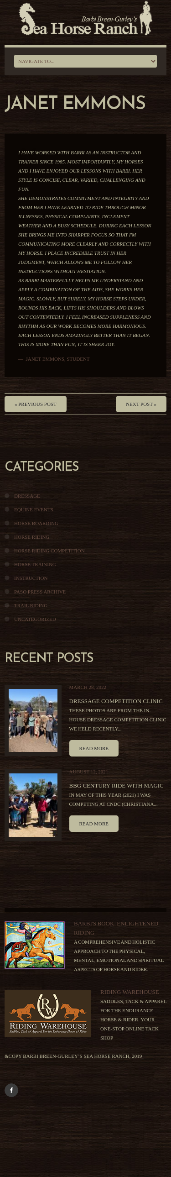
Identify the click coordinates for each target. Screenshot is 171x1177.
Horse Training (35, 564)
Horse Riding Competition (49, 550)
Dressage (27, 496)
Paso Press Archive (40, 591)
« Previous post (36, 404)
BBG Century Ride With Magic (116, 785)
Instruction (30, 578)
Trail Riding (30, 605)
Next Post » (141, 404)
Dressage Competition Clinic (116, 701)
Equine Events (33, 509)
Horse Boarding (36, 523)
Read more (94, 748)
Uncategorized (35, 619)
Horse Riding (31, 537)
